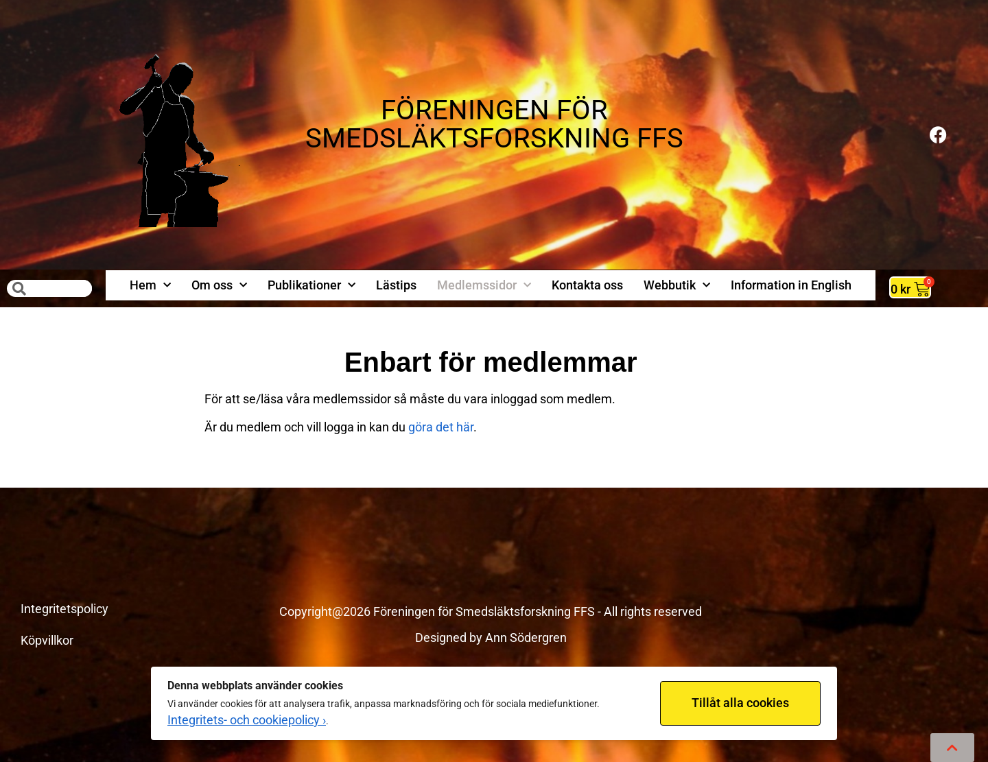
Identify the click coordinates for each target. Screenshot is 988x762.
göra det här (440, 427)
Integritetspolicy (64, 609)
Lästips (396, 285)
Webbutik (677, 285)
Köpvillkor (47, 640)
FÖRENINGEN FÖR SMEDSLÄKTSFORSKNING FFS (494, 124)
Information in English (791, 285)
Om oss (219, 285)
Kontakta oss (587, 285)
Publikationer (311, 285)
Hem (150, 285)
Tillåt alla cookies (740, 702)
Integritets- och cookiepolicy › (246, 720)
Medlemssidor (484, 285)
